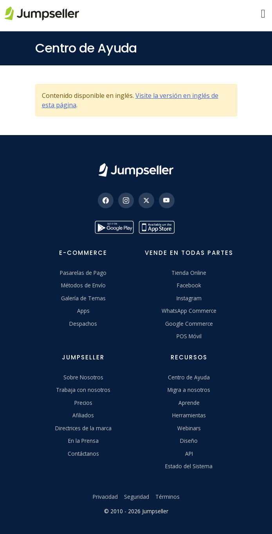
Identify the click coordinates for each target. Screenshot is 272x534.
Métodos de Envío (83, 285)
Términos (167, 496)
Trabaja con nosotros (83, 389)
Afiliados (83, 415)
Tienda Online (188, 272)
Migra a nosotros (189, 389)
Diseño (189, 440)
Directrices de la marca (83, 428)
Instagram (189, 298)
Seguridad (136, 496)
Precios (83, 402)
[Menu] (263, 14)
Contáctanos (83, 453)
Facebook (189, 285)
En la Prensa (83, 440)
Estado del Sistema (189, 466)
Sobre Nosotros (83, 377)
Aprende (189, 402)
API (189, 453)
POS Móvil (189, 336)
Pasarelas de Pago (83, 272)
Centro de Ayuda (189, 377)
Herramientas (189, 415)
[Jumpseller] (136, 170)
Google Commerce (189, 323)
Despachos (83, 323)
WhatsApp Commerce (189, 310)
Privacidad (105, 496)
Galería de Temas (83, 298)
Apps (83, 310)
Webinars (189, 428)
